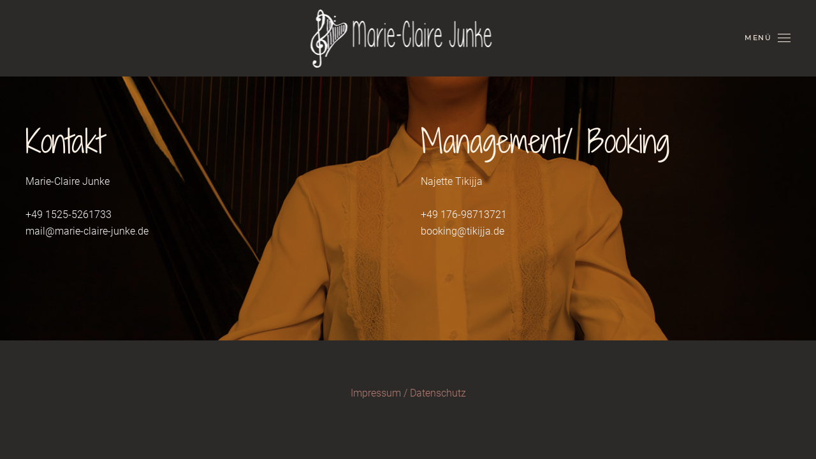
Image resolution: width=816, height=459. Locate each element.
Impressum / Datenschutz (408, 393)
